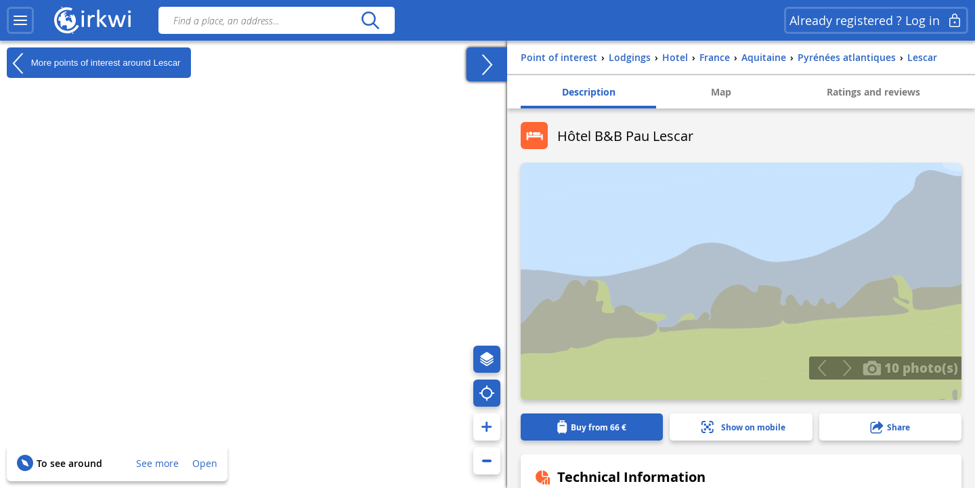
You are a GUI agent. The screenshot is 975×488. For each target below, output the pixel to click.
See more (157, 463)
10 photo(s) (910, 367)
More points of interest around (94, 63)
